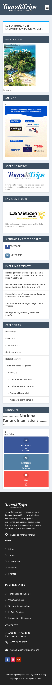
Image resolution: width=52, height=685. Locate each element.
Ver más (7, 90)
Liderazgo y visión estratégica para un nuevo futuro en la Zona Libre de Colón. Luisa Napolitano (24, 275)
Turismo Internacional (20, 386)
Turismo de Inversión (20, 379)
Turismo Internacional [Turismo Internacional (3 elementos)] (21, 420)
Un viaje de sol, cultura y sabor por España (22, 313)
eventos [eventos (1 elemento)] (5, 417)
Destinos (9, 331)
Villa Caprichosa (16, 600)
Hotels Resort (12, 359)
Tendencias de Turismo (19, 594)
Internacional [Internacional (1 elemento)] (14, 417)
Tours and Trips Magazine (18, 365)
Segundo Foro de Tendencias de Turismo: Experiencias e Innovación (25, 295)
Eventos (9, 338)
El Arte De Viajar (16, 612)
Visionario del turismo (20, 399)
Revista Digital (14, 39)
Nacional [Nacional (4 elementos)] (28, 415)
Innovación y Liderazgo (19, 618)
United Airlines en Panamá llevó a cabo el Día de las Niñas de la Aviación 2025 (25, 285)
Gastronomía (11, 352)
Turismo (9, 372)
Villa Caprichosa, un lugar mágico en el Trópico (24, 304)
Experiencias (11, 345)
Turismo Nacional (18, 393)
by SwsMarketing (38, 675)
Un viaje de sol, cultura (19, 606)
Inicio (11, 549)
